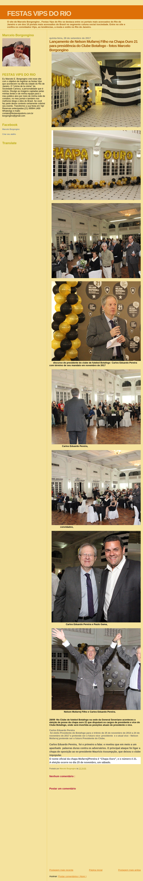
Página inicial (95, 870)
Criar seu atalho (9, 134)
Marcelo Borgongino (10, 129)
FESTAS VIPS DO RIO (39, 13)
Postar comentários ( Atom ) (72, 876)
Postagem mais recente (61, 870)
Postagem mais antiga (129, 870)
